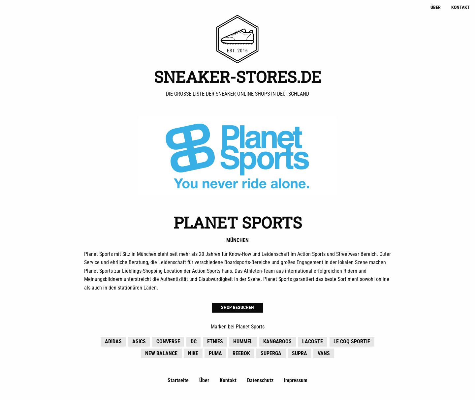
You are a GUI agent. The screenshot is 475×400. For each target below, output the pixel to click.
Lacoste (312, 342)
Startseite (178, 381)
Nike (193, 354)
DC (194, 342)
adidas (113, 342)
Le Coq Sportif (351, 342)
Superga (271, 354)
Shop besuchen (237, 308)
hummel (243, 342)
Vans (324, 354)
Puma (215, 354)
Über (435, 7)
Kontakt (460, 7)
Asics (139, 342)
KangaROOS (277, 342)
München (237, 241)
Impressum (295, 381)
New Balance (161, 354)
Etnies (215, 342)
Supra (299, 354)
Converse (168, 342)
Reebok (241, 354)
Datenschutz (260, 381)
